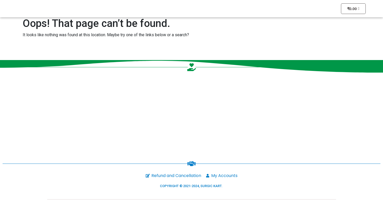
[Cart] (353, 8)
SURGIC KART (211, 186)
